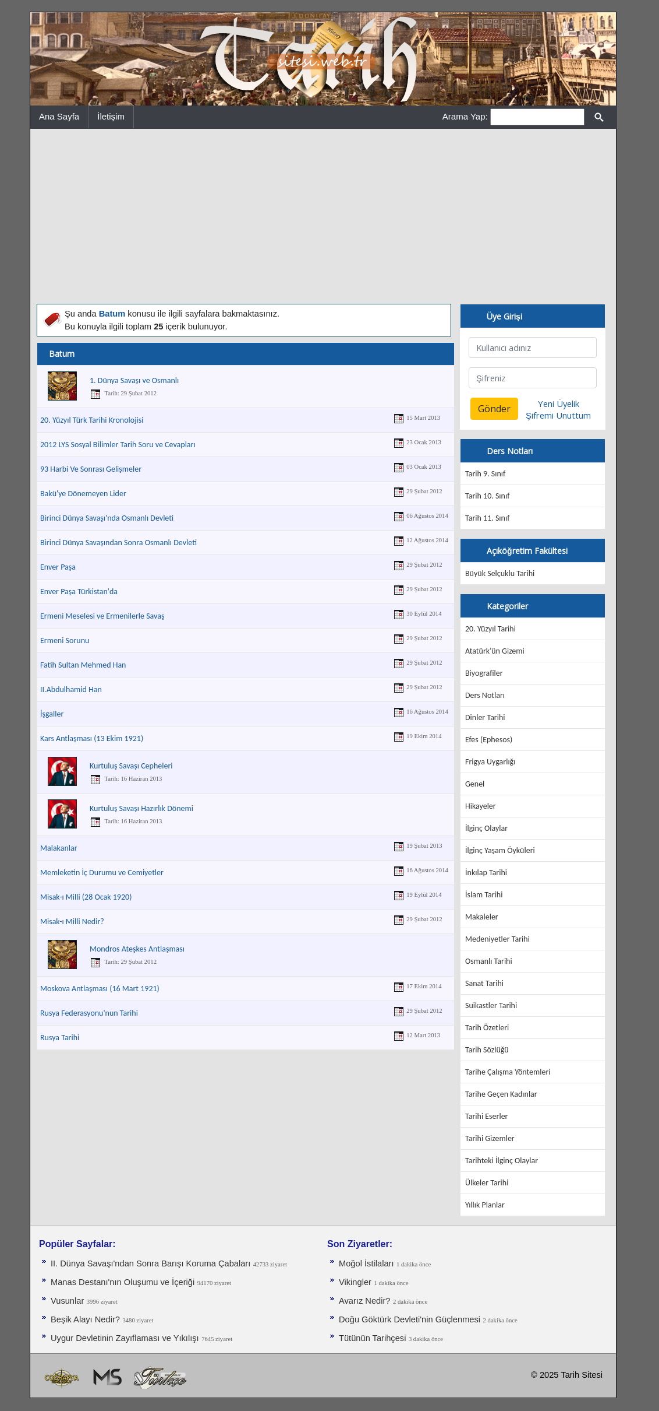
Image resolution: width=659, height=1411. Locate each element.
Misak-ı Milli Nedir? (72, 921)
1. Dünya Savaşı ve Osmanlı (134, 380)
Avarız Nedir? (365, 1300)
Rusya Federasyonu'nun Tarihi (89, 1013)
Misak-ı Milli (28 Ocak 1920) (86, 897)
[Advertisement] (323, 216)
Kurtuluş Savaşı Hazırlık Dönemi (141, 808)
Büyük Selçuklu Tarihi (499, 573)
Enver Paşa (58, 567)
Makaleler (481, 917)
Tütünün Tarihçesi (372, 1338)
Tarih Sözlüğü (487, 1050)
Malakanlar (58, 848)
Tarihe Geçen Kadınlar (501, 1094)
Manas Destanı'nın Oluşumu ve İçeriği (122, 1282)
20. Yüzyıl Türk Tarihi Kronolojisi (91, 420)
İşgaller (51, 714)
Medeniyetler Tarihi (497, 939)
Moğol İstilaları (366, 1263)
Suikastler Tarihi (491, 1005)
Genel (474, 784)
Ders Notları (485, 695)
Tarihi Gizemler (490, 1138)
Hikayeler (480, 806)
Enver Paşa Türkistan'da (79, 591)
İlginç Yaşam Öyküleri (500, 850)
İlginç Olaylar (486, 828)
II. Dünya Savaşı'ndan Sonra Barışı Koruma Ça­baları (150, 1263)
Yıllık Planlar (485, 1205)
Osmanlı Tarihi (488, 961)
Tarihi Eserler (486, 1116)
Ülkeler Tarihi (486, 1183)
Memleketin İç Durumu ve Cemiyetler (102, 873)
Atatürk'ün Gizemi (495, 651)
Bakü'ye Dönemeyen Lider (83, 494)
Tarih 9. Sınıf (485, 474)
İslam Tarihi (483, 895)
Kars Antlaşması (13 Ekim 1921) (91, 738)
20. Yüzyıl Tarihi (490, 629)
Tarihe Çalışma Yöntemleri (508, 1072)
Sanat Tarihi (484, 983)
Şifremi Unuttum (558, 415)
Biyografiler (484, 673)
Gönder (494, 408)
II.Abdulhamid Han (71, 689)
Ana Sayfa (59, 116)
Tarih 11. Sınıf (487, 518)
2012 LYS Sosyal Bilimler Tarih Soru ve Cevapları (118, 445)
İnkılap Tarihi (486, 873)
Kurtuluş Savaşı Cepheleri (131, 766)
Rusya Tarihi (59, 1038)
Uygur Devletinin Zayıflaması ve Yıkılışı (125, 1338)
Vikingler (355, 1282)
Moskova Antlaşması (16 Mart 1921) (100, 989)
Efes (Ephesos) (488, 740)
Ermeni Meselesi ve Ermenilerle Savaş (102, 616)
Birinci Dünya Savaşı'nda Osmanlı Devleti (106, 518)
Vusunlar (67, 1300)
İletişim (111, 116)
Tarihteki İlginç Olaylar (501, 1161)
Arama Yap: (465, 116)
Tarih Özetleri (487, 1028)
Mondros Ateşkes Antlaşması (137, 949)
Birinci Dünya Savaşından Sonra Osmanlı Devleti (118, 542)
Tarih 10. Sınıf (487, 496)
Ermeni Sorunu (64, 640)
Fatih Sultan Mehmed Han (83, 665)
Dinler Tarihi (485, 717)
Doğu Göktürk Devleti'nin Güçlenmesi (409, 1319)
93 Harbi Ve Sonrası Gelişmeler (90, 469)
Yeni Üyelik (558, 403)
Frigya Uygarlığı (490, 762)
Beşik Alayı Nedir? (85, 1319)
